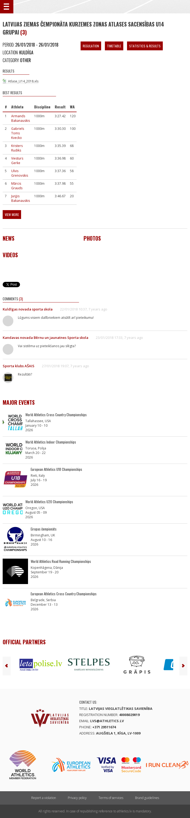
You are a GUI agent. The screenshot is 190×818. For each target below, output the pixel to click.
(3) (23, 32)
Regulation (91, 46)
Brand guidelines (147, 798)
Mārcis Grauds (16, 185)
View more (12, 214)
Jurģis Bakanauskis (20, 198)
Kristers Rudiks (17, 148)
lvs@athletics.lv (107, 720)
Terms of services (110, 798)
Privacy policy (77, 798)
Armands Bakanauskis (20, 118)
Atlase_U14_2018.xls (23, 81)
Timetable (114, 46)
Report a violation (43, 798)
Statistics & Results (145, 46)
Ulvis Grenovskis (19, 173)
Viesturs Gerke (17, 160)
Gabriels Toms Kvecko (17, 133)
